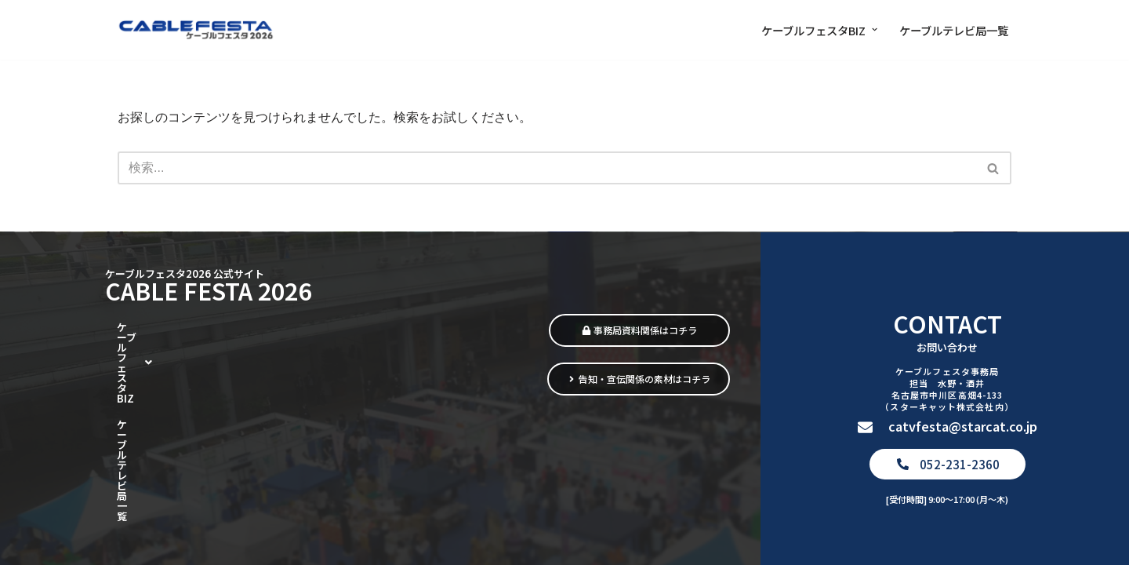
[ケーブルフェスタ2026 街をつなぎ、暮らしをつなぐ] (196, 30)
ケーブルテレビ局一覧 (953, 30)
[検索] (547, 167)
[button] (874, 29)
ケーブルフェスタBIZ (179, 427)
